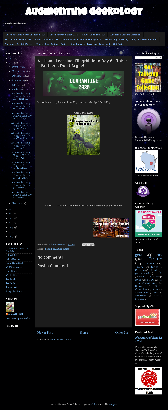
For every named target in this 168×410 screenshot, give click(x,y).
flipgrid (48, 249)
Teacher (139, 267)
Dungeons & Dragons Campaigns (125, 34)
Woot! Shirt (11, 275)
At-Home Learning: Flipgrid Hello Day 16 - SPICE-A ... (21, 116)
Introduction (140, 296)
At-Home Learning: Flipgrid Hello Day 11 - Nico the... (21, 165)
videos (66, 249)
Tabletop (155, 259)
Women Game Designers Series (51, 44)
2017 (11, 218)
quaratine (57, 249)
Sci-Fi (142, 276)
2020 (11, 62)
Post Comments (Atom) (60, 339)
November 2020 (19, 71)
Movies (153, 267)
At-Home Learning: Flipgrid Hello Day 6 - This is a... (21, 195)
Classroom (140, 270)
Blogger (113, 404)
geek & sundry (143, 273)
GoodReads (11, 271)
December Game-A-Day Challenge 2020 (25, 34)
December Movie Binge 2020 (64, 34)
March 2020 (18, 203)
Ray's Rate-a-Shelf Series (145, 39)
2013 (11, 236)
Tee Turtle (11, 279)
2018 (11, 213)
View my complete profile (18, 318)
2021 (11, 58)
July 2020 (16, 85)
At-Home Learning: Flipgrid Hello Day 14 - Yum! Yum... (21, 136)
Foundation (139, 299)
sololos (93, 404)
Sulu (156, 292)
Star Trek (154, 276)
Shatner (156, 296)
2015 (11, 227)
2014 (11, 231)
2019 (11, 209)
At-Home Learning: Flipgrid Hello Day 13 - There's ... (21, 145)
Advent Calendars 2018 (46, 39)
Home (84, 333)
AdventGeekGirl (16, 314)
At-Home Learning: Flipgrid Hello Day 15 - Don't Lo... (21, 126)
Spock (155, 289)
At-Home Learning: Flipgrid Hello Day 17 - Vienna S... (21, 106)
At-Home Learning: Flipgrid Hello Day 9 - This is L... (21, 185)
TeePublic (10, 283)
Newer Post (45, 333)
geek (138, 254)
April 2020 (17, 89)
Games (149, 263)
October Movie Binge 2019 (18, 39)
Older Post (122, 333)
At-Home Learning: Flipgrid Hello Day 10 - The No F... (21, 175)
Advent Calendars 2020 (93, 34)
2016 (11, 222)
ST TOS (149, 280)
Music (138, 280)
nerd (158, 254)
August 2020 (18, 80)
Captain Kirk (141, 292)
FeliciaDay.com (13, 259)
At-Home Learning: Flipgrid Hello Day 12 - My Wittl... (21, 155)
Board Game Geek (14, 263)
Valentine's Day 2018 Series (18, 44)
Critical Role (12, 255)
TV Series (153, 270)
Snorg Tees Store (14, 291)
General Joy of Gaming (116, 39)
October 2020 (18, 76)
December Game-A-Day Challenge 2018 (81, 39)
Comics (138, 286)
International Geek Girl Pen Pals (17, 250)
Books (159, 273)
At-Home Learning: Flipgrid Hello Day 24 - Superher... (21, 96)
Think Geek (12, 287)
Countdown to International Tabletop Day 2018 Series (97, 44)
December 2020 (19, 66)
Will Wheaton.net (14, 267)
